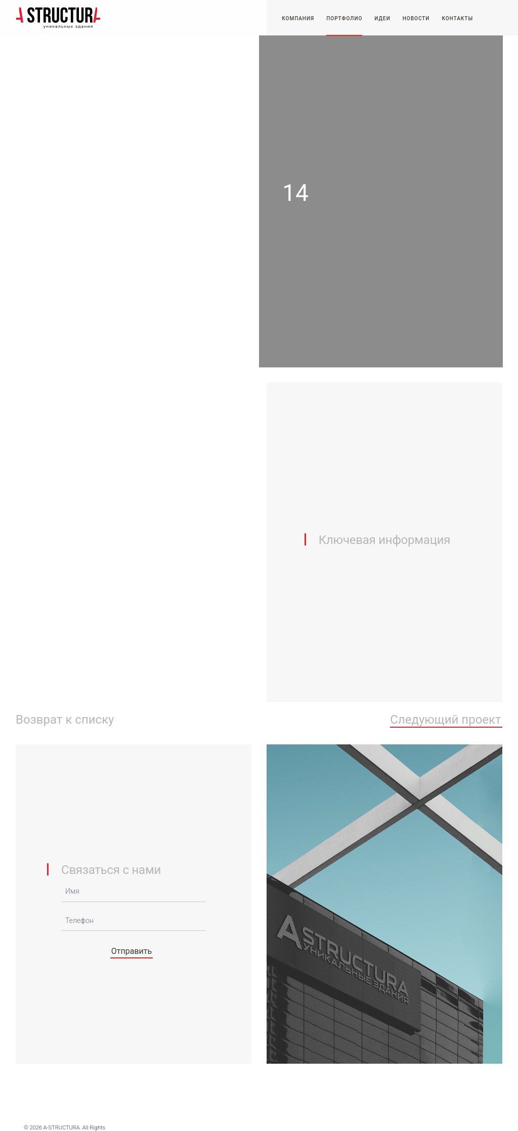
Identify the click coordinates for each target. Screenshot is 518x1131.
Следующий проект (445, 720)
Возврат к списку (65, 720)
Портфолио (344, 18)
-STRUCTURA (58, 17)
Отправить (131, 951)
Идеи (382, 18)
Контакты (457, 18)
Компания (298, 18)
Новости (416, 18)
